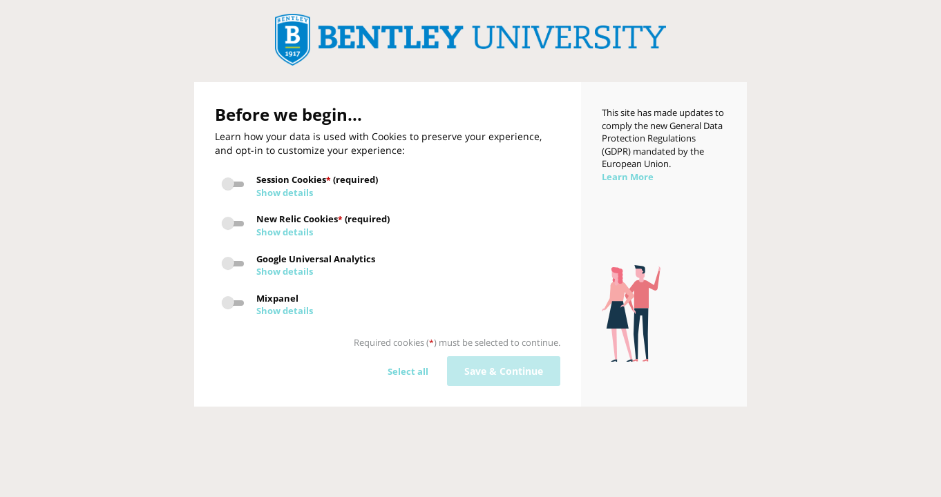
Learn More (628, 176)
